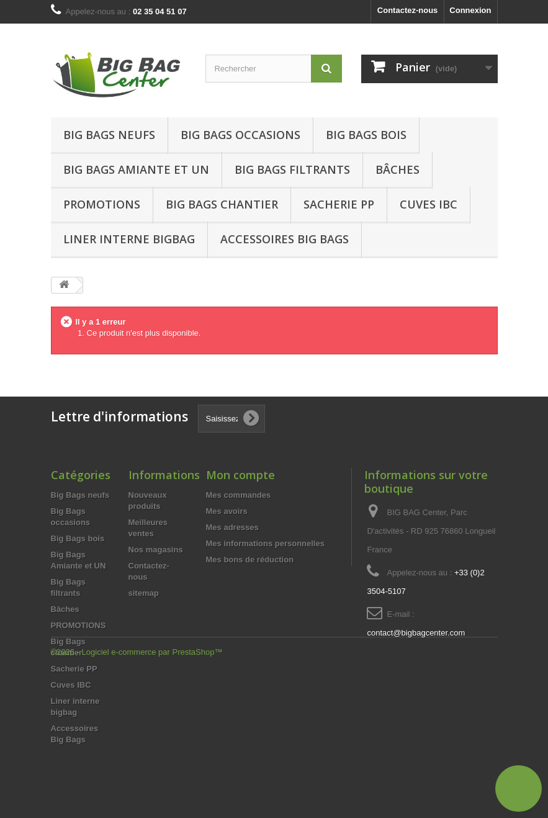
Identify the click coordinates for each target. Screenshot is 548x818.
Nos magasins (155, 549)
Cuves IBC (428, 204)
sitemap (143, 593)
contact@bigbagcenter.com (416, 632)
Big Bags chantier (222, 204)
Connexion (470, 10)
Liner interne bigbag (129, 238)
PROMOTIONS (78, 625)
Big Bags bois (366, 134)
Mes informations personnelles (265, 543)
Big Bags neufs (109, 134)
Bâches (397, 169)
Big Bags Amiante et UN (136, 169)
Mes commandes (238, 495)
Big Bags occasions (240, 134)
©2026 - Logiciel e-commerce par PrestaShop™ (137, 784)
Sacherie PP (338, 204)
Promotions (101, 204)
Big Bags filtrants (292, 169)
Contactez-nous (407, 10)
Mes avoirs (227, 511)
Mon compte (240, 474)
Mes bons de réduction (250, 559)
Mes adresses (232, 527)
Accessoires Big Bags (284, 238)
